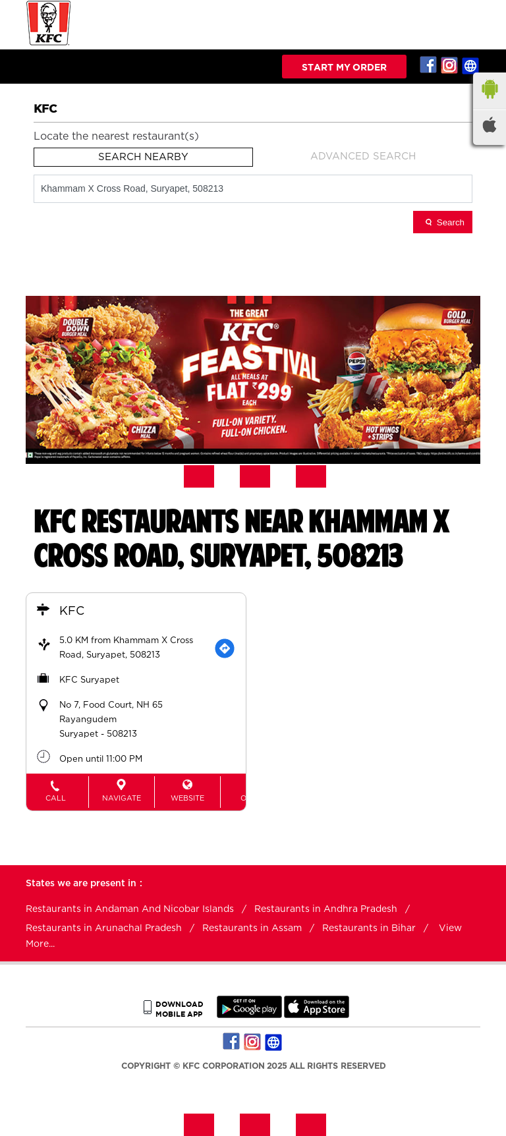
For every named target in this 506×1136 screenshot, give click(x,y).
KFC (71, 611)
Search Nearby (143, 157)
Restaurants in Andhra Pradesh (325, 909)
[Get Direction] (224, 648)
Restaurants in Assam (252, 928)
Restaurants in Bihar (369, 928)
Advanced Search (363, 156)
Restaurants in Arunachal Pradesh (104, 928)
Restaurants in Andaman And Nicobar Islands (130, 909)
